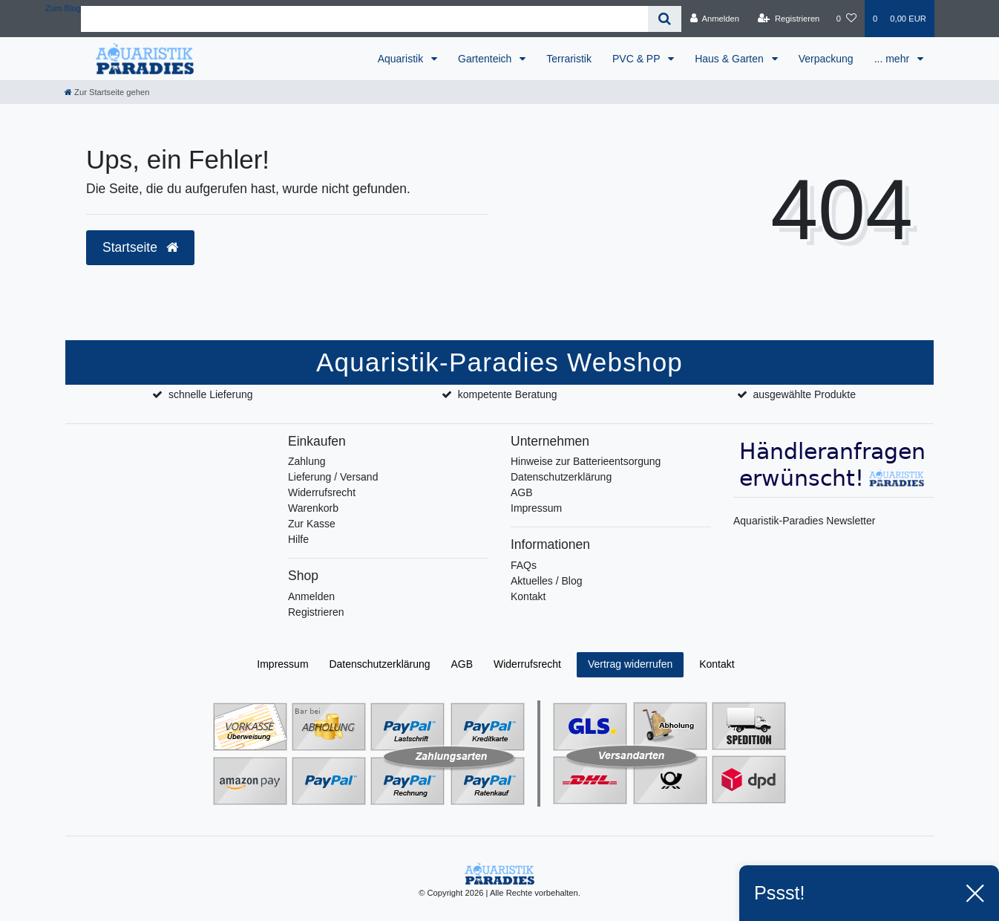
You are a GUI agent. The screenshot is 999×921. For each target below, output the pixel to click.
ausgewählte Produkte (804, 394)
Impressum (536, 508)
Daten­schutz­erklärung (379, 664)
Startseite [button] (140, 247)
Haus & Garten (731, 59)
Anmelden (311, 596)
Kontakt (528, 596)
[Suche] (664, 19)
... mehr (893, 59)
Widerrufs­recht (527, 664)
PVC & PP (637, 59)
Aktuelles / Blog (547, 581)
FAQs (524, 565)
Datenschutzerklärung (561, 477)
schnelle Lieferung (210, 394)
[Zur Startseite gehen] (107, 92)
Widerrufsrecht (322, 492)
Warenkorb (313, 508)
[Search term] (364, 19)
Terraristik (569, 59)
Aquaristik (402, 59)
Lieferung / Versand (333, 477)
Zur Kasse (311, 524)
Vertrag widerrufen (630, 664)
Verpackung (826, 59)
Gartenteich (486, 59)
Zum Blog (63, 8)
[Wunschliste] (846, 18)
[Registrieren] (789, 18)
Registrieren (316, 612)
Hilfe (298, 539)
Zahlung (307, 461)
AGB (522, 492)
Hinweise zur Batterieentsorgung (586, 461)
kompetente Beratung (507, 394)
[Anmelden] (714, 18)
